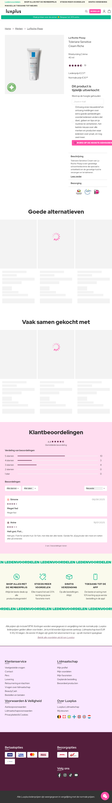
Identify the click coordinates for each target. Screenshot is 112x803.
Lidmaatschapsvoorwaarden (18, 710)
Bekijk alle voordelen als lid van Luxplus (56, 637)
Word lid (95, 11)
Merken (19, 28)
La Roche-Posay (35, 28)
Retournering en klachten (17, 683)
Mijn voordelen (64, 671)
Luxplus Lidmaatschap (68, 706)
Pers (7, 675)
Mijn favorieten (64, 675)
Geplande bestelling (67, 679)
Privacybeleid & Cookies (16, 714)
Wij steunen (62, 710)
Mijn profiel (62, 667)
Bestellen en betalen (15, 695)
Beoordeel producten (67, 683)
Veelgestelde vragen (15, 667)
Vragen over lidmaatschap (17, 687)
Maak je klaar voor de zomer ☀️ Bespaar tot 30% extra (56, 17)
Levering (9, 679)
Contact (9, 671)
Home (8, 28)
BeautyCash (11, 691)
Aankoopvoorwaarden (15, 706)
